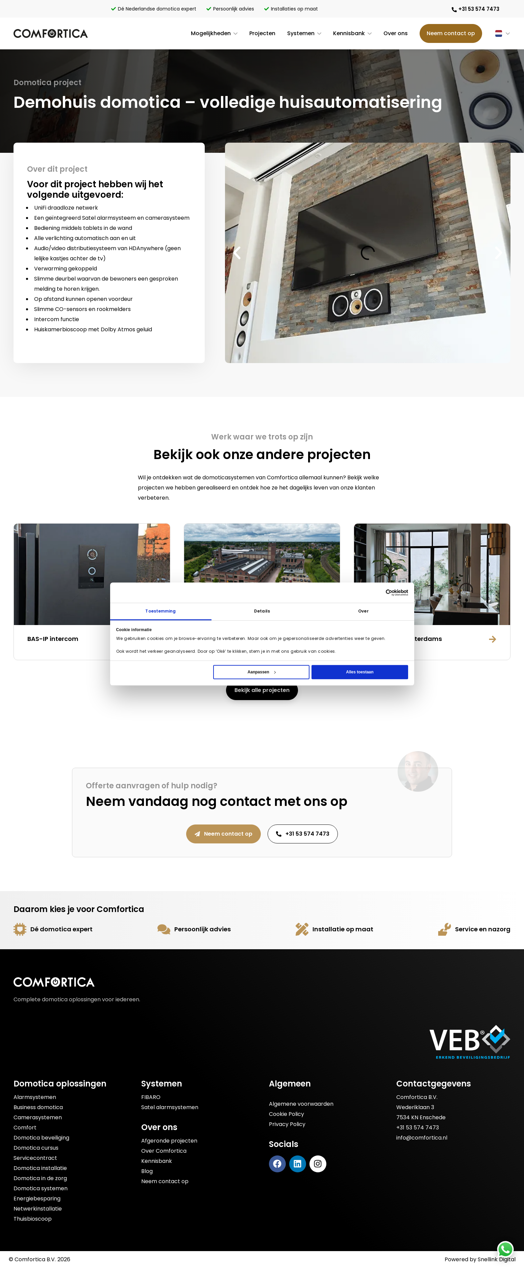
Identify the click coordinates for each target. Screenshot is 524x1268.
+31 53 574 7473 (417, 1127)
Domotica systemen (41, 1188)
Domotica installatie (40, 1168)
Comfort (25, 1127)
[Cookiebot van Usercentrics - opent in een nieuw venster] (397, 593)
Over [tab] (363, 611)
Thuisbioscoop (33, 1219)
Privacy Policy (287, 1124)
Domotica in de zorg (40, 1178)
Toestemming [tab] (160, 611)
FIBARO (150, 1097)
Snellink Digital (497, 1259)
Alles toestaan (359, 672)
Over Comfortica (163, 1151)
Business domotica (38, 1107)
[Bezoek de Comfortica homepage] (51, 33)
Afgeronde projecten (169, 1141)
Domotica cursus (36, 1148)
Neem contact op (451, 33)
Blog (147, 1171)
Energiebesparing (37, 1198)
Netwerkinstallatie (38, 1209)
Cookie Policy (286, 1114)
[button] (236, 252)
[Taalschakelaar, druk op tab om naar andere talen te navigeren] (496, 33)
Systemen (301, 33)
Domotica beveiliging (41, 1138)
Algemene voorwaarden (301, 1104)
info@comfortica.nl (421, 1138)
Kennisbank (349, 33)
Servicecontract (35, 1158)
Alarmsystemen (35, 1097)
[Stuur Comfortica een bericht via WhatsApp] (505, 1249)
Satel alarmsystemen (169, 1107)
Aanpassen (262, 672)
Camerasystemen (38, 1117)
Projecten (262, 33)
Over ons (395, 33)
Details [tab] (262, 611)
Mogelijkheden (211, 33)
